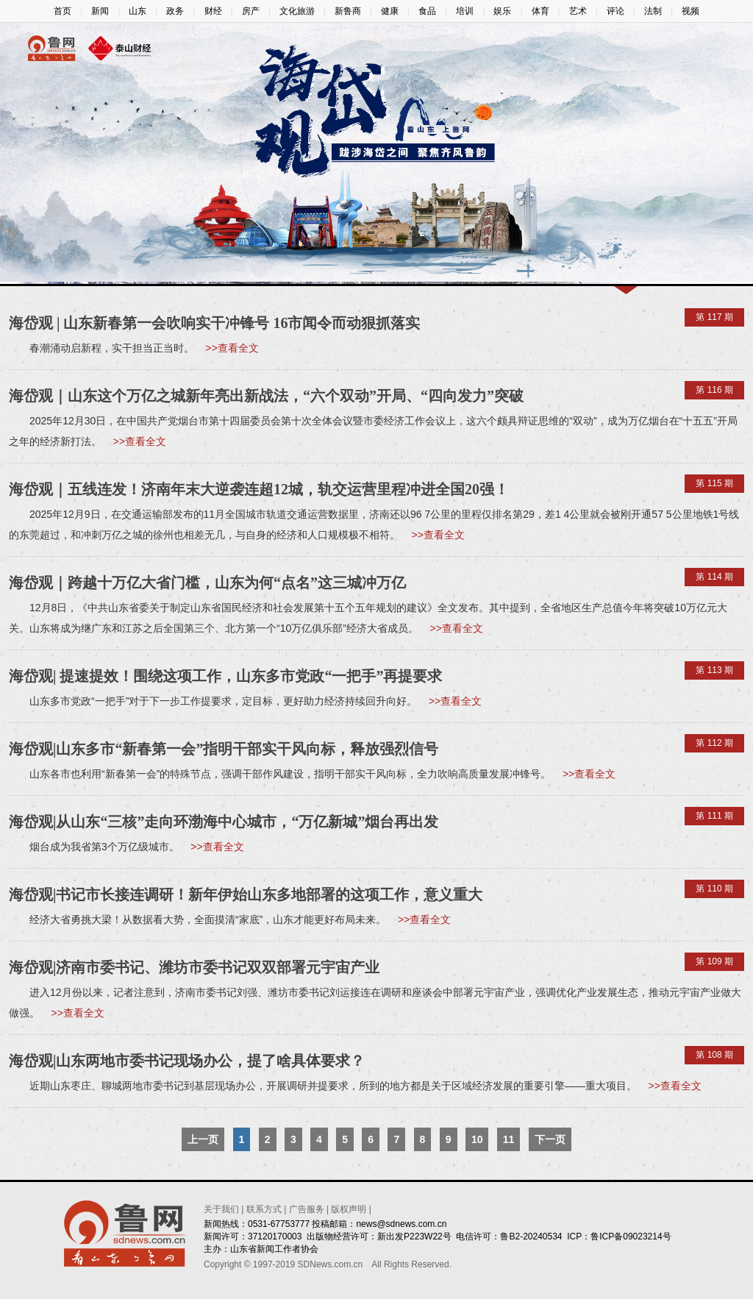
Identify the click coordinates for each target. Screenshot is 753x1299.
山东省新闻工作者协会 (274, 1249)
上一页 (203, 1139)
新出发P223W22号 (414, 1236)
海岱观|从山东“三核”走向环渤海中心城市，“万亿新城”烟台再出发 (223, 822)
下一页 (550, 1139)
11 (509, 1139)
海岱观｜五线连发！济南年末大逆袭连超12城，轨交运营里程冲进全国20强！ (259, 489)
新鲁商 (348, 11)
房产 (251, 11)
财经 (213, 11)
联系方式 (264, 1209)
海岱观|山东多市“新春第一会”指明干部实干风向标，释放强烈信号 (223, 749)
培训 (465, 11)
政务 (175, 11)
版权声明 (348, 1209)
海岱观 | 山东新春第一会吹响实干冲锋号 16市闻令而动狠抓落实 (214, 323)
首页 (62, 11)
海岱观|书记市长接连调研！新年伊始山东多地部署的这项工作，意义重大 (245, 894)
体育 (540, 11)
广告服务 (306, 1209)
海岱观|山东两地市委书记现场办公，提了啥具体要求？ (187, 1061)
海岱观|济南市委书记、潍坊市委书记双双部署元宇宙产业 (194, 967)
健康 (390, 11)
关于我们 (221, 1209)
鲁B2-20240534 (531, 1236)
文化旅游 (297, 11)
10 (477, 1139)
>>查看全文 (232, 348)
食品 (427, 11)
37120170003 (274, 1236)
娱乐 (502, 11)
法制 (653, 11)
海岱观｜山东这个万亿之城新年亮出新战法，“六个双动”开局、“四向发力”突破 (266, 396)
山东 (137, 11)
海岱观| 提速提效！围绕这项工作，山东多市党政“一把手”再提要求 (225, 676)
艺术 (578, 11)
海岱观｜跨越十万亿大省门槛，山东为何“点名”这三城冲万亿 (207, 582)
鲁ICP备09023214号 (630, 1236)
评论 (615, 11)
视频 (690, 11)
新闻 (100, 11)
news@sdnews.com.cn (401, 1224)
